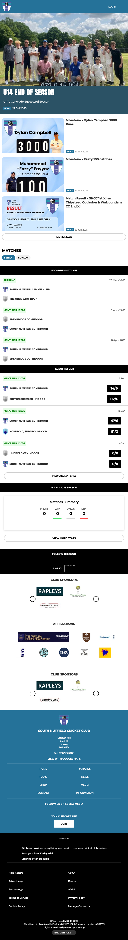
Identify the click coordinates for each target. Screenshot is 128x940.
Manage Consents (79, 906)
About (71, 872)
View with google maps (64, 759)
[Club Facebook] (57, 560)
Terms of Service (18, 897)
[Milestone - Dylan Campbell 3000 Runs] (33, 135)
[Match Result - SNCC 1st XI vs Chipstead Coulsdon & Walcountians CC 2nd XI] (33, 213)
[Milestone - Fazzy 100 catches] (33, 174)
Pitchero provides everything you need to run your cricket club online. (64, 848)
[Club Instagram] (71, 560)
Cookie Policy (17, 906)
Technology (16, 889)
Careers (72, 881)
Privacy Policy (76, 897)
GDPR (71, 889)
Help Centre (16, 872)
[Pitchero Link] (72, 570)
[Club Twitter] (64, 560)
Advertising (16, 881)
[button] (123, 108)
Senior (8, 257)
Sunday (23, 257)
